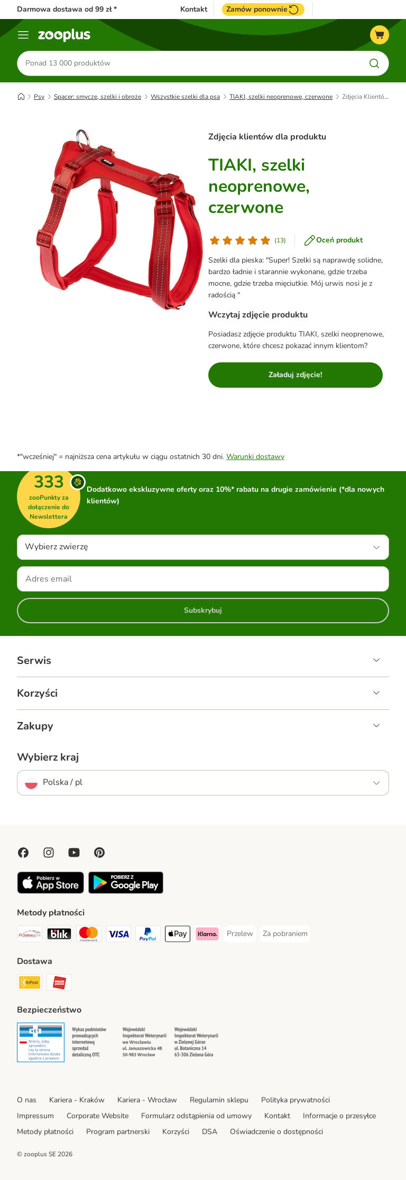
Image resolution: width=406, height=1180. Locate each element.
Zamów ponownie (263, 9)
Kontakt (193, 9)
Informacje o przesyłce (339, 1116)
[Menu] (23, 34)
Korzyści (175, 1132)
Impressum (35, 1116)
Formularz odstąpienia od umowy (196, 1116)
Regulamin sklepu (219, 1100)
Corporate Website (97, 1116)
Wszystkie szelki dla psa (185, 96)
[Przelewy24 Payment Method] (29, 935)
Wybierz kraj (48, 757)
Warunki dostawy (255, 457)
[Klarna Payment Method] (207, 935)
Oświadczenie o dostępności (276, 1132)
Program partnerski (118, 1132)
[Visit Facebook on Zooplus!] (23, 852)
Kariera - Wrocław (147, 1100)
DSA (209, 1132)
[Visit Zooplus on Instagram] (48, 852)
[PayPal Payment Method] (148, 935)
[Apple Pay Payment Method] (177, 935)
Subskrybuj (203, 610)
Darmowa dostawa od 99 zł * (67, 9)
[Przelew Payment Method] (240, 934)
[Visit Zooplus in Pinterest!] (99, 852)
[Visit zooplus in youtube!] (74, 852)
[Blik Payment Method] (59, 935)
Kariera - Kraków (77, 1100)
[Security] (40, 1044)
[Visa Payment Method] (118, 935)
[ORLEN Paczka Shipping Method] (59, 984)
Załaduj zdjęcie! (295, 375)
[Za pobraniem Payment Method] (285, 934)
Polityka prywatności (295, 1100)
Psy (39, 96)
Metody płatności (45, 1132)
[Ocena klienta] (247, 240)
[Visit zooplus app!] (50, 891)
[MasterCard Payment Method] (89, 935)
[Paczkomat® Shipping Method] (29, 984)
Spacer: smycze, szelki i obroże (97, 96)
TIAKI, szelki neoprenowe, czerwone (281, 96)
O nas (26, 1100)
